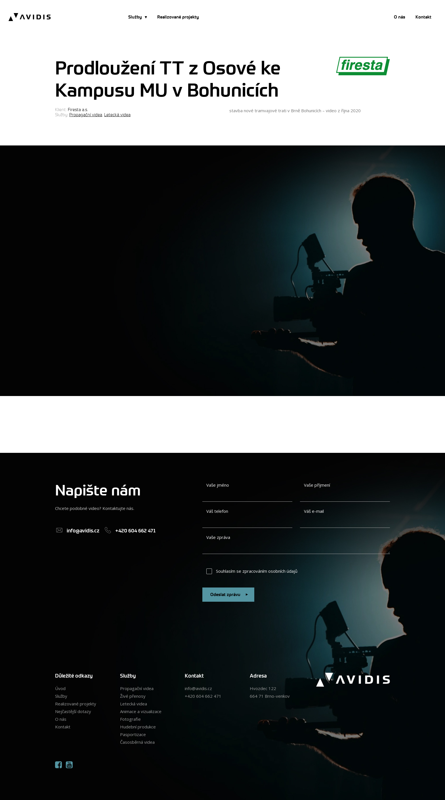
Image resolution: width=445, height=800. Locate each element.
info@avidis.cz (198, 688)
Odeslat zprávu (230, 594)
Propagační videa (85, 114)
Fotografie (130, 719)
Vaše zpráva (218, 537)
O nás (399, 17)
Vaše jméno (217, 485)
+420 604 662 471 (203, 696)
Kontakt (423, 17)
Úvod (60, 688)
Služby (135, 17)
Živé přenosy (133, 696)
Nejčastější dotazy (73, 711)
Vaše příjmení (317, 485)
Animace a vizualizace (140, 711)
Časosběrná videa (137, 742)
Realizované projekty (178, 17)
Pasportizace (133, 734)
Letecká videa (117, 114)
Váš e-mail (314, 511)
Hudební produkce (138, 727)
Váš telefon (217, 511)
